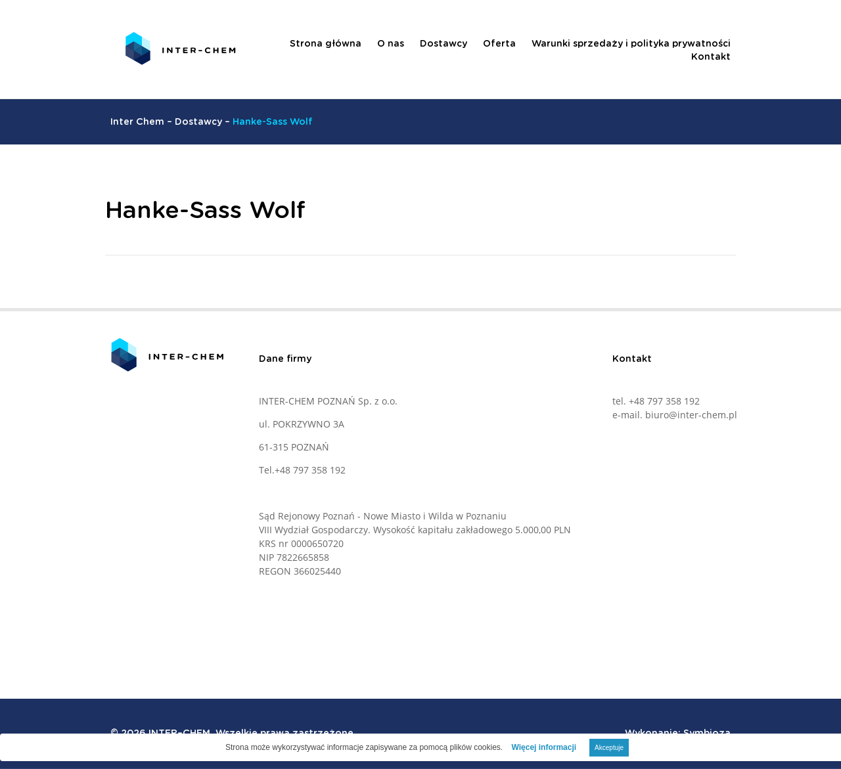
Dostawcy (443, 44)
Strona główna (325, 44)
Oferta (499, 44)
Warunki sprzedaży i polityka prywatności (631, 44)
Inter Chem (137, 122)
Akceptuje (609, 747)
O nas (390, 44)
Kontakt (711, 57)
